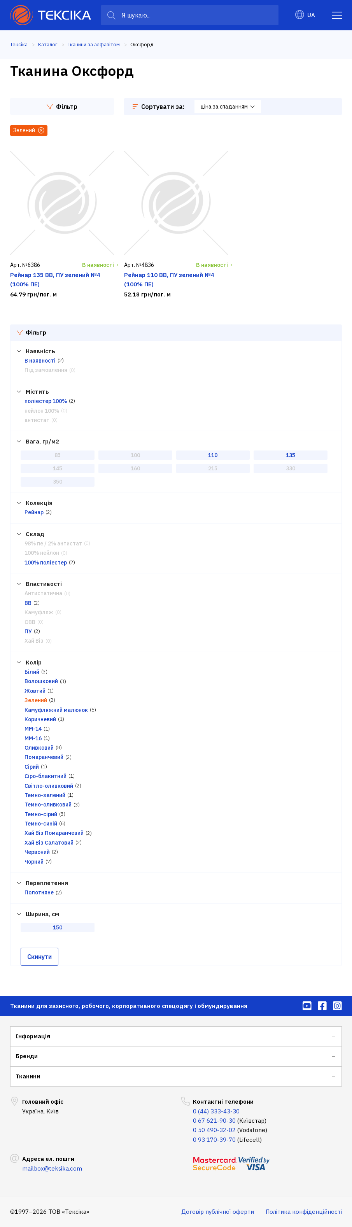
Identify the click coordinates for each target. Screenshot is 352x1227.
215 (212, 468)
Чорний (34, 861)
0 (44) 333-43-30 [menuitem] (216, 1111)
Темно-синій (41, 823)
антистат (37, 420)
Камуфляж (39, 612)
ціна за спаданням (228, 106)
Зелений (36, 700)
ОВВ (30, 622)
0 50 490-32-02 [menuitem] (214, 1130)
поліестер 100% (46, 401)
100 (135, 455)
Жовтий (35, 690)
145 (57, 468)
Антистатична (43, 593)
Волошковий (41, 681)
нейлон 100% (42, 410)
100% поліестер (46, 562)
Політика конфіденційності (304, 1211)
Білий (32, 671)
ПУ (28, 631)
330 (290, 468)
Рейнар (34, 512)
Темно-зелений (45, 795)
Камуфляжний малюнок (56, 709)
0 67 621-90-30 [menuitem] (214, 1120)
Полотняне (39, 892)
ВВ (28, 602)
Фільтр (62, 106)
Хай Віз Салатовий (49, 842)
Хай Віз (34, 640)
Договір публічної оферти (217, 1211)
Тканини (28, 1076)
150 (57, 927)
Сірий (32, 766)
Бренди (27, 1056)
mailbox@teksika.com (52, 1168)
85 (57, 455)
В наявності (40, 360)
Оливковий (39, 747)
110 (212, 455)
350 (57, 481)
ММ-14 (33, 728)
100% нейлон (42, 552)
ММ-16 (33, 738)
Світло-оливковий (49, 785)
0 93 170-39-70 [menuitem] (214, 1139)
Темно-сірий (41, 814)
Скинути (39, 957)
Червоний (37, 851)
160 (135, 468)
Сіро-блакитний (46, 776)
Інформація (33, 1036)
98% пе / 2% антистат (53, 543)
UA (305, 15)
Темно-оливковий (48, 804)
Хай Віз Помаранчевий (54, 832)
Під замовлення (46, 369)
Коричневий (40, 719)
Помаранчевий (44, 757)
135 (290, 455)
